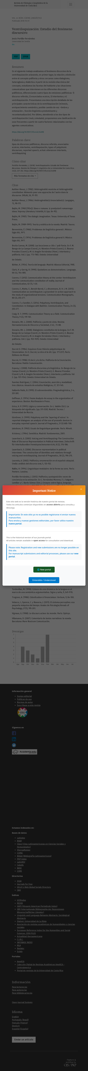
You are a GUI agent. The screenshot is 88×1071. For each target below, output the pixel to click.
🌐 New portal (44, 569)
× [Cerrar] (81, 489)
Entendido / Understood (44, 580)
